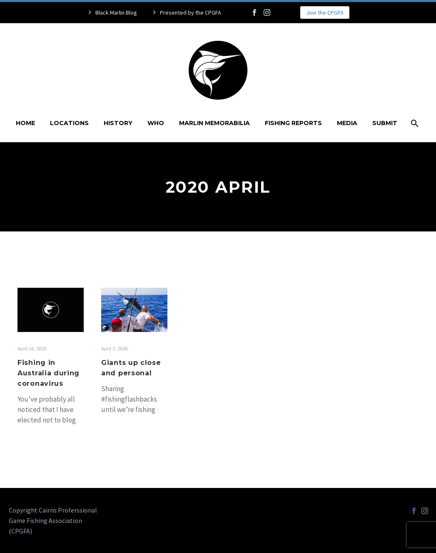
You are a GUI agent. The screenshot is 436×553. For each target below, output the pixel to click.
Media (347, 123)
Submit (384, 123)
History (118, 123)
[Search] (414, 123)
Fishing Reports (293, 123)
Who (155, 123)
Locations (69, 123)
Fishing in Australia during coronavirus (48, 373)
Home (25, 123)
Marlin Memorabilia (214, 123)
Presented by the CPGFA (190, 12)
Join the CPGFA (325, 12)
